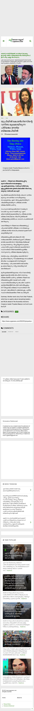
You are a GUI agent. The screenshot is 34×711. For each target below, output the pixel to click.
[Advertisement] (16, 19)
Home (2, 118)
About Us (19, 697)
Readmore (9, 570)
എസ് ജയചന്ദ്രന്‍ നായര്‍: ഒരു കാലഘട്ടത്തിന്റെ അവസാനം (15, 555)
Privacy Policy (7, 704)
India (7, 118)
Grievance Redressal (9, 706)
